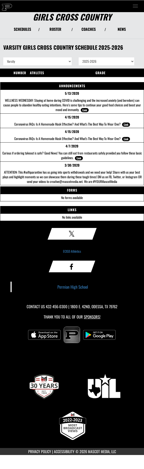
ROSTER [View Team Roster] (55, 29)
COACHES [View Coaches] (88, 29)
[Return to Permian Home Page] (7, 6)
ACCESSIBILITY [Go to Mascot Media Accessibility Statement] (64, 451)
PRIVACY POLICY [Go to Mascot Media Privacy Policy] (39, 451)
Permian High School (72, 287)
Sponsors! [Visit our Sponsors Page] (92, 317)
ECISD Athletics (72, 251)
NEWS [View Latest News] (122, 29)
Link (84, 110)
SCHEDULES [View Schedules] (22, 29)
